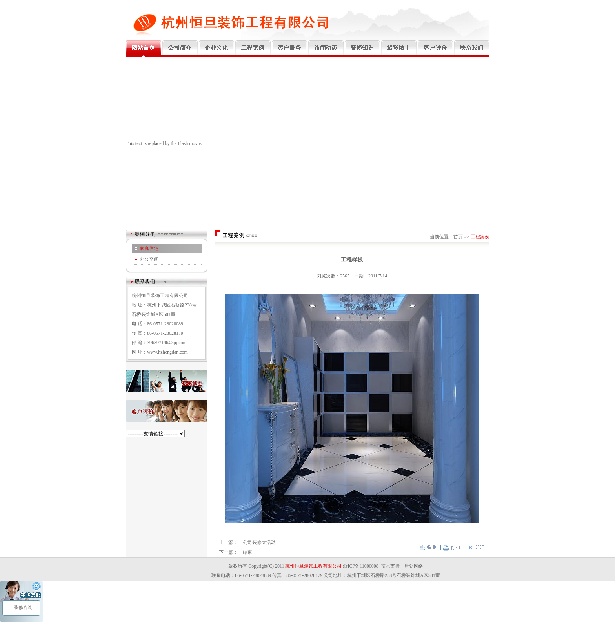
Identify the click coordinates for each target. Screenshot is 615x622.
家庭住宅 (149, 248)
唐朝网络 (413, 566)
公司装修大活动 (259, 542)
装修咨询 (23, 607)
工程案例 (480, 236)
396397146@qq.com (167, 342)
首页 (458, 236)
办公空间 (149, 259)
